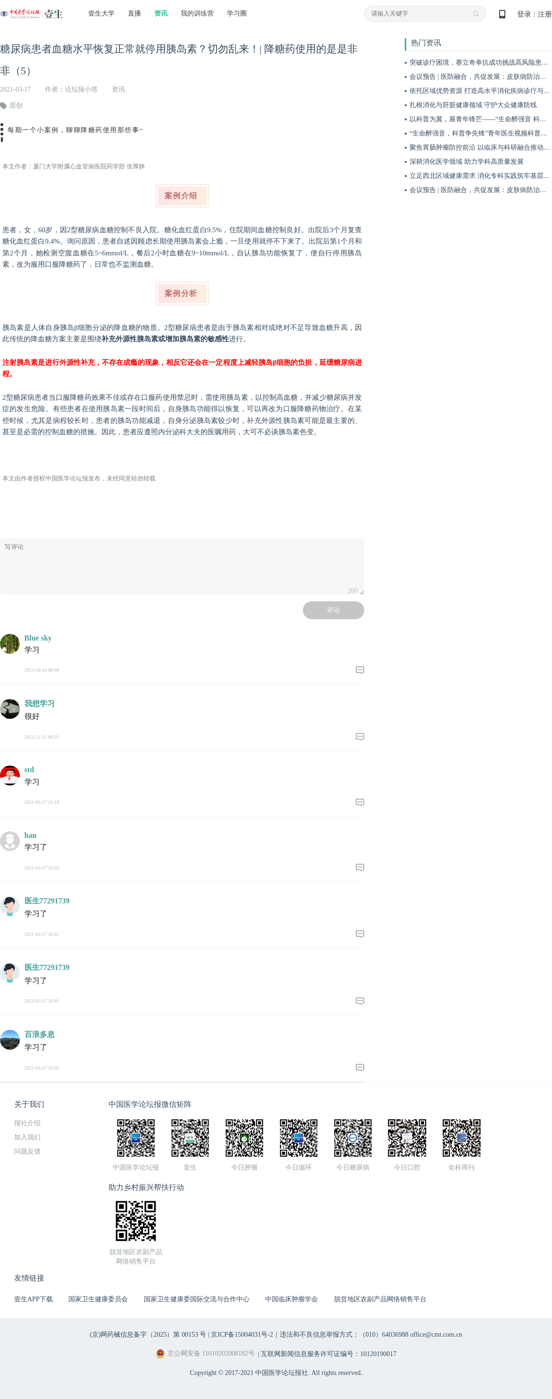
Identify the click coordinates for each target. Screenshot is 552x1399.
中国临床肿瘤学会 (291, 1299)
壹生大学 (101, 13)
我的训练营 (197, 13)
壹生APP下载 (33, 1299)
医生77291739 (47, 901)
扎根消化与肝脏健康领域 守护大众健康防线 (473, 105)
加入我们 (27, 1137)
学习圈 (237, 13)
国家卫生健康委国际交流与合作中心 (197, 1299)
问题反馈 (27, 1151)
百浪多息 (40, 1034)
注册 (545, 14)
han (31, 835)
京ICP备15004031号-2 (242, 1334)
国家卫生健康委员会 (98, 1299)
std (29, 770)
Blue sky (38, 638)
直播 (134, 13)
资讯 (160, 13)
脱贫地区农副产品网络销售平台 (380, 1299)
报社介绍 (27, 1123)
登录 (524, 14)
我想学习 (40, 704)
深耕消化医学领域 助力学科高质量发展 (467, 161)
